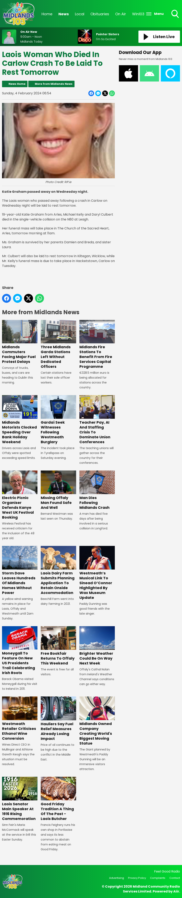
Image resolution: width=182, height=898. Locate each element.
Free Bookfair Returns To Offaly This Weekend (58, 646)
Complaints (157, 878)
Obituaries (99, 14)
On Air (120, 14)
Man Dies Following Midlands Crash (97, 490)
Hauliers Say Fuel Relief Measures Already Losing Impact (58, 718)
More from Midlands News (53, 84)
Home (47, 14)
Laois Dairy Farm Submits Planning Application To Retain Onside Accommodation (58, 570)
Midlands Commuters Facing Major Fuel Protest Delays (19, 342)
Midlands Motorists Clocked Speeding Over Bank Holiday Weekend (19, 419)
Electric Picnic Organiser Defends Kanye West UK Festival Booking (19, 495)
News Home (17, 84)
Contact (174, 878)
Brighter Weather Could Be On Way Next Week (97, 646)
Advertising (116, 878)
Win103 (138, 14)
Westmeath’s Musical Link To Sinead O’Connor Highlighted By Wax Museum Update (97, 573)
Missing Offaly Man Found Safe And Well (58, 490)
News (63, 14)
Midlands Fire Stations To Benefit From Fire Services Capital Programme (97, 344)
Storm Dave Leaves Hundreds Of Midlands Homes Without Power (19, 570)
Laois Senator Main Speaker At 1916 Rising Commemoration (19, 799)
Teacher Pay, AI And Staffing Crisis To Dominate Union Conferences (97, 419)
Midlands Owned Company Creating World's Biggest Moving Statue (97, 721)
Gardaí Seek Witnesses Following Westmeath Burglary (58, 419)
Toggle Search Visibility (175, 14)
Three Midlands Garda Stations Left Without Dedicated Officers (58, 344)
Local (79, 14)
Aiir (176, 891)
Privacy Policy (137, 878)
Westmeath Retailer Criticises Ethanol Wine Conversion (19, 718)
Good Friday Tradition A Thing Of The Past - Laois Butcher (58, 799)
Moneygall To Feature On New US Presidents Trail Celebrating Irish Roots (19, 650)
